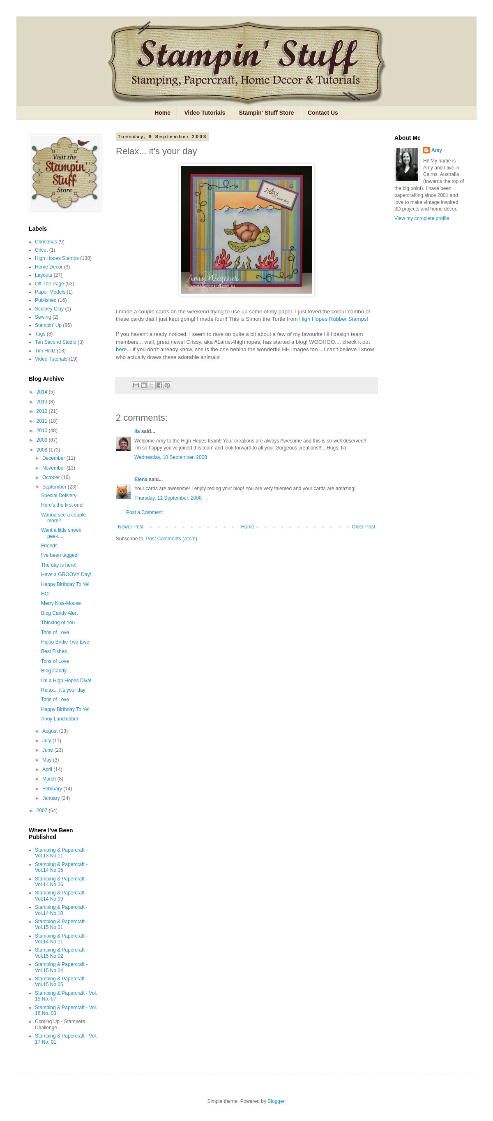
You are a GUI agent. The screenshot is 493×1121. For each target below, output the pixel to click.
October (51, 477)
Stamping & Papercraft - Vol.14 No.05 (61, 867)
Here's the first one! (62, 505)
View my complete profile (421, 218)
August (50, 731)
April (47, 769)
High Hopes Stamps (57, 258)
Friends (49, 546)
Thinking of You (58, 622)
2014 (43, 392)
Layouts (43, 275)
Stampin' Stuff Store (266, 112)
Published (46, 300)
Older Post (363, 527)
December (54, 458)
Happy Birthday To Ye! (65, 584)
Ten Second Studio (55, 342)
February (52, 789)
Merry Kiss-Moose (61, 603)
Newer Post (130, 527)
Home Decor (48, 267)
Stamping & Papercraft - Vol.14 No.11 (61, 939)
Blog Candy (54, 671)
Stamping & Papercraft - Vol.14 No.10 (61, 910)
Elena (140, 479)
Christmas (46, 242)
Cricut (41, 250)
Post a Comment (144, 512)
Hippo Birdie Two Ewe (65, 642)
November (54, 468)
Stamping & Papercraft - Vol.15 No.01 (61, 924)
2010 (43, 430)
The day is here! (58, 565)
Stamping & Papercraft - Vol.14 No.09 (61, 895)
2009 (43, 440)
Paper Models (50, 292)
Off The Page (49, 284)
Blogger (275, 1101)
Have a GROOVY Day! (66, 574)
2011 (43, 421)
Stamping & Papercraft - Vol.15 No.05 (61, 981)
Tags (40, 334)
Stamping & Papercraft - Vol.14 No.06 (61, 881)
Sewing (43, 317)
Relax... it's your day (63, 690)
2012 (43, 411)
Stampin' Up (48, 325)
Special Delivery (58, 495)
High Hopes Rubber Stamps (332, 319)
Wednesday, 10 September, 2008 (170, 457)
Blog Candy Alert (59, 613)
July (47, 740)
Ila (137, 431)
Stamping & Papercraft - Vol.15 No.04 (61, 967)
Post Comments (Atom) (171, 539)
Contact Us (323, 112)
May (47, 760)
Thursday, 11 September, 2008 (168, 498)
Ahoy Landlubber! (60, 719)
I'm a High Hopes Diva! (66, 680)
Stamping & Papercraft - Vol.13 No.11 (61, 853)
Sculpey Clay (49, 309)
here (121, 349)
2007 (43, 810)
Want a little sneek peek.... (61, 533)
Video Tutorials (204, 112)
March (50, 779)
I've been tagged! (60, 555)
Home (162, 112)
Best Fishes (54, 651)
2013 (43, 402)
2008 (43, 450)
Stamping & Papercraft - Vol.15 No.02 (61, 953)
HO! (45, 594)
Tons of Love (55, 632)
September (55, 487)
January (51, 798)
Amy (436, 150)
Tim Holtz (45, 351)
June (48, 750)
